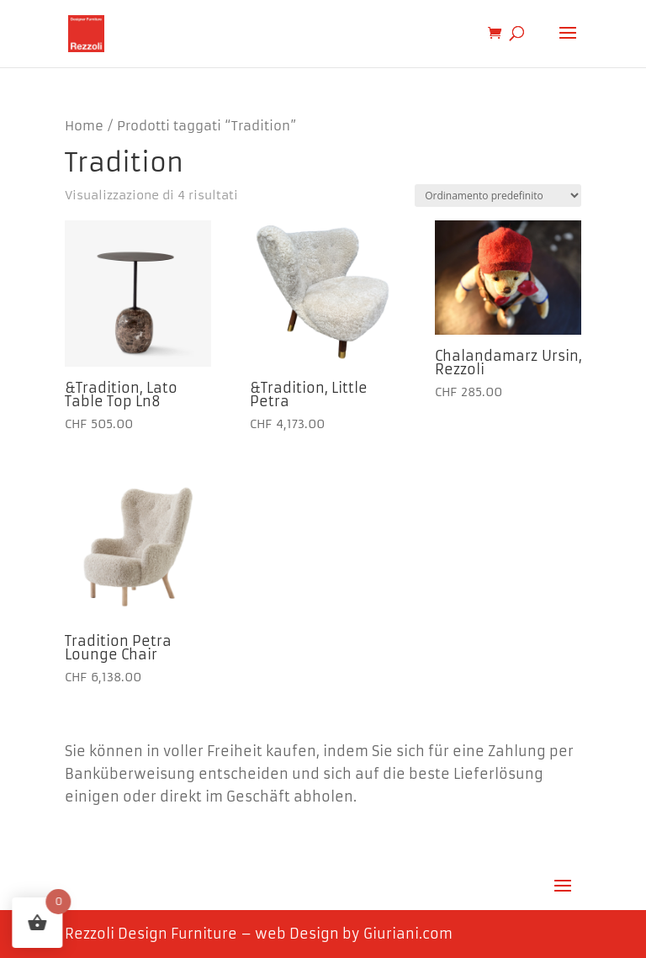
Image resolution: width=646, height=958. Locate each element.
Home (84, 126)
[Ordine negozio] (498, 195)
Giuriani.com (408, 933)
